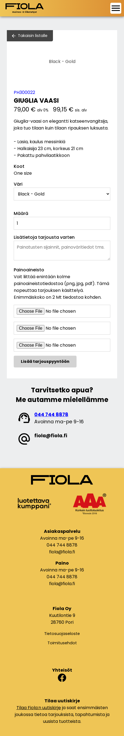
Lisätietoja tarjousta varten (44, 237)
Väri (18, 184)
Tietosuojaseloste (62, 633)
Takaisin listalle (32, 35)
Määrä (21, 213)
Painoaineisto (29, 270)
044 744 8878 (51, 414)
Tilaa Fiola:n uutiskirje (38, 708)
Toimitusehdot (62, 643)
